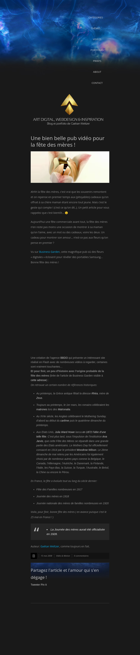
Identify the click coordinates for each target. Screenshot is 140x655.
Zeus (39, 397)
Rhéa (95, 393)
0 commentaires (81, 555)
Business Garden (49, 252)
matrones (41, 409)
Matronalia (64, 409)
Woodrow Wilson (86, 449)
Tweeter (35, 584)
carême (64, 420)
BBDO (64, 357)
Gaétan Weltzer (49, 546)
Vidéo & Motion (63, 555)
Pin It (44, 584)
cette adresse (38, 380)
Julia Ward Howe (65, 432)
